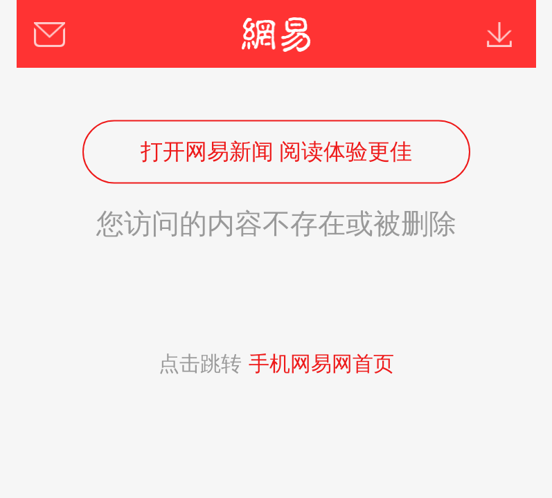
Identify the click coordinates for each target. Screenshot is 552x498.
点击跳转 (276, 363)
